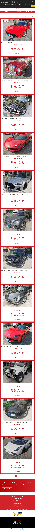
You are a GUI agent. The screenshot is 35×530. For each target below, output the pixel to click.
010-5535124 (18, 520)
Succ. (22, 476)
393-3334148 (19, 521)
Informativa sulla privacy (29, 526)
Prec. (13, 476)
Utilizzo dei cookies (29, 4)
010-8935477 (18, 522)
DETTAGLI (17, 53)
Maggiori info (18, 2)
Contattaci (7, 488)
